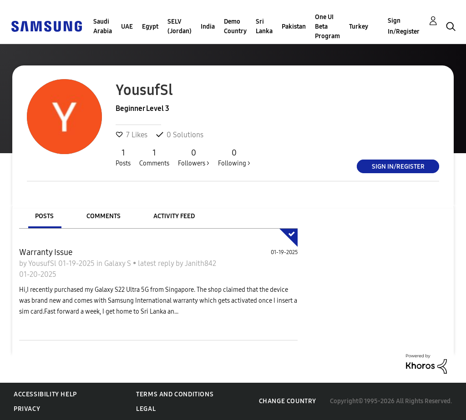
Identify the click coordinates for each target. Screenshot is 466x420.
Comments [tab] (103, 216)
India (208, 26)
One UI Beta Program (327, 26)
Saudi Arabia (102, 26)
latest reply (157, 263)
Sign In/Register (404, 26)
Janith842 (200, 263)
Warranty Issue (45, 252)
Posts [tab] (44, 216)
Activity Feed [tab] (174, 216)
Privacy (27, 409)
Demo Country (235, 26)
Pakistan (294, 26)
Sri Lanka (264, 26)
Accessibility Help (45, 394)
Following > (234, 157)
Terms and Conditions (174, 394)
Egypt (150, 26)
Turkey (358, 26)
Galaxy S (118, 263)
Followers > (193, 157)
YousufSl (43, 263)
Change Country (287, 401)
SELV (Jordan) (179, 26)
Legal (146, 409)
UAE (127, 26)
